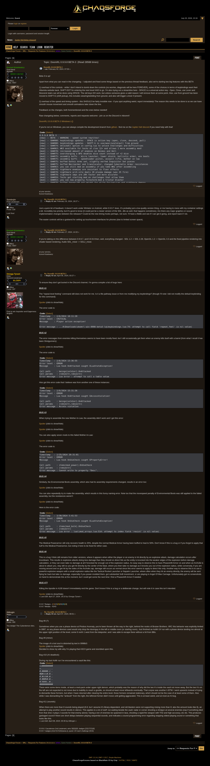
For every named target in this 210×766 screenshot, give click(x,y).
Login (39, 47)
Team (32, 47)
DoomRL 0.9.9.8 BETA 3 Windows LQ (56, 121)
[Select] (49, 132)
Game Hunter (66, 51)
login (16, 24)
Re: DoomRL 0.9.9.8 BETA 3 (55, 199)
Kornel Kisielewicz (15, 67)
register (23, 24)
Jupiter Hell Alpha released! (25, 40)
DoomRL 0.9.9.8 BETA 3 (53, 67)
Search (24, 47)
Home (8, 47)
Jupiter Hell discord (140, 127)
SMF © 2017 (103, 757)
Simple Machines (115, 757)
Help (15, 47)
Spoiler (42, 302)
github (114, 127)
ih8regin (11, 612)
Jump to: (171, 748)
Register (48, 47)
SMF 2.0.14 (93, 757)
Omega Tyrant (13, 274)
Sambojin (11, 199)
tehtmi (58, 51)
